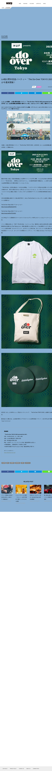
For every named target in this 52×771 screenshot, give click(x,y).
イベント (28, 462)
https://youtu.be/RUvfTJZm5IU (8, 213)
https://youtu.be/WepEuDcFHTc (8, 206)
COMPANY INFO (36, 768)
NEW (20, 3)
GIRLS (44, 3)
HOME (3, 7)
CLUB (3, 462)
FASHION (25, 3)
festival (17, 462)
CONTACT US (21, 768)
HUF (22, 462)
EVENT (12, 462)
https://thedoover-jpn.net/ (9, 452)
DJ (7, 462)
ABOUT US (28, 768)
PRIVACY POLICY (13, 768)
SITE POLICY (5, 768)
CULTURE (32, 3)
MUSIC (34, 86)
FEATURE (39, 86)
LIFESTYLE (38, 3)
